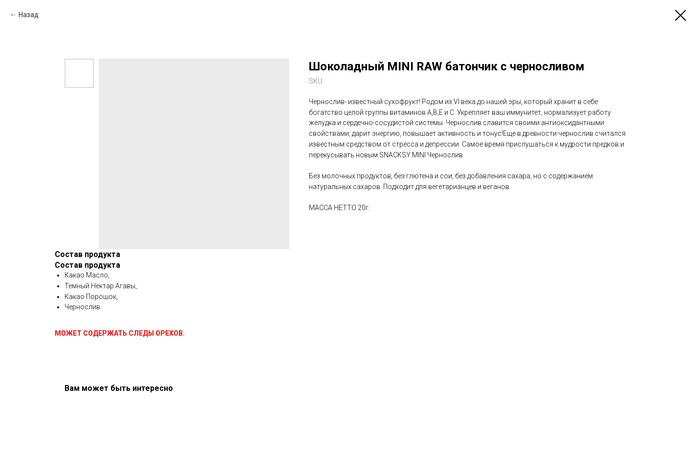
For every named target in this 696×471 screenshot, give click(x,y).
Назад (29, 15)
